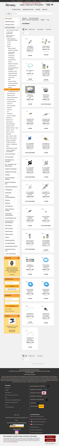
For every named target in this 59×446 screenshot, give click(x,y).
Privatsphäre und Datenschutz (11, 402)
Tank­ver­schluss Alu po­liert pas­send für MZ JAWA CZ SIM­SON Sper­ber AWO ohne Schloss (46, 96)
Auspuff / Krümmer (10, 125)
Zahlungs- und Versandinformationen (13, 400)
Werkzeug (7, 200)
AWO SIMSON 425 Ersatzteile (9, 160)
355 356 (9, 44)
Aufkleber (7, 175)
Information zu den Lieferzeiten (11, 395)
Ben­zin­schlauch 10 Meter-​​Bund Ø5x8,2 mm (46, 266)
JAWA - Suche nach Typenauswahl (10, 36)
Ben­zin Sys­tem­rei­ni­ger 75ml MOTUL (46, 218)
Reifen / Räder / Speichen (11, 138)
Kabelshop (7, 203)
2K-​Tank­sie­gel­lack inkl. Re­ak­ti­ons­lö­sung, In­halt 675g (46, 72)
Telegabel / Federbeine (10, 142)
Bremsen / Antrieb (10, 129)
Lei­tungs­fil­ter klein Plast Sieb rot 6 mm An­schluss (30, 120)
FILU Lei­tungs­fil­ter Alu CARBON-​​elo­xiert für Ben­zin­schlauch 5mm (30, 169)
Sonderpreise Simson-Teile (10, 250)
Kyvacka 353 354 (10, 99)
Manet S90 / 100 (9, 119)
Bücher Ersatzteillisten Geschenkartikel (10, 151)
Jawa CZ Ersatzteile (10, 27)
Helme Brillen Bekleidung (11, 186)
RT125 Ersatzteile (9, 157)
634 (8, 111)
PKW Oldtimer (8, 225)
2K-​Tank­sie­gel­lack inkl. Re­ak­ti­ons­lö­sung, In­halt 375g (46, 242)
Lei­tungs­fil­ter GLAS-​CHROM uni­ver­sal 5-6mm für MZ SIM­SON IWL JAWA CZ (30, 48)
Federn (7, 146)
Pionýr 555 (9, 109)
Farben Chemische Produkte (9, 209)
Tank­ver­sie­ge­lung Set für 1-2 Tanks (46, 47)
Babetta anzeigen (12, 48)
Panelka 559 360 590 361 (12, 97)
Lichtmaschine (11, 55)
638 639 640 (9, 113)
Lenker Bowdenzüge (12, 75)
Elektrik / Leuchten (10, 132)
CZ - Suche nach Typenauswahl (9, 33)
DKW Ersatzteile (9, 228)
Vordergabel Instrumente (13, 91)
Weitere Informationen (50, 443)
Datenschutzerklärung (13, 441)
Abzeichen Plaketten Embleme (10, 178)
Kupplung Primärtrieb (12, 73)
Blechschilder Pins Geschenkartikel (9, 221)
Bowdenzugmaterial (10, 240)
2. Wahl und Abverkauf (10, 253)
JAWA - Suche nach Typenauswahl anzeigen (12, 39)
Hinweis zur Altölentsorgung (36, 432)
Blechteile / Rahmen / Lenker (12, 127)
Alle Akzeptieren (50, 436)
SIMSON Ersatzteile (28, 9)
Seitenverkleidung (12, 85)
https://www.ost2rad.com (38, 416)
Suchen (12, 286)
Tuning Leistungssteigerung (10, 196)
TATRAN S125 (9, 117)
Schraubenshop (9, 206)
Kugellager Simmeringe (10, 172)
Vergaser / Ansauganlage (11, 144)
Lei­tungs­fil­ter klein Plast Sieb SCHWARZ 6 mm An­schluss (30, 218)
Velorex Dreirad (9, 121)
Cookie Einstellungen (9, 407)
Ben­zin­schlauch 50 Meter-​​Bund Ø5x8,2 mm (46, 291)
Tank (9, 89)
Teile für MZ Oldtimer (10, 154)
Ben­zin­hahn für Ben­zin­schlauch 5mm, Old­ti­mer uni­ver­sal (46, 315)
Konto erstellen (8, 309)
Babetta (9, 46)
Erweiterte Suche (12, 289)
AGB (6, 397)
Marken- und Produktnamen (36, 429)
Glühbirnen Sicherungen (11, 169)
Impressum (7, 387)
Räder (9, 79)
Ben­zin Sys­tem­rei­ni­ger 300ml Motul (30, 241)
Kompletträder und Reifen (11, 246)
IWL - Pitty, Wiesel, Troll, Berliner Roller (10, 165)
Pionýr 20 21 (9, 103)
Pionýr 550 (9, 107)
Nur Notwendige (50, 440)
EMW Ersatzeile (9, 231)
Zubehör (7, 237)
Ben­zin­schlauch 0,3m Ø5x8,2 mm (30, 314)
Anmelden (12, 306)
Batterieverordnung (35, 427)
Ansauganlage (11, 57)
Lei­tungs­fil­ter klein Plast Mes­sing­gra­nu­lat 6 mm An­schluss (46, 121)
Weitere (38, 9)
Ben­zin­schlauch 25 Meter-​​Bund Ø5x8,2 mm (30, 291)
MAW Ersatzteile (9, 234)
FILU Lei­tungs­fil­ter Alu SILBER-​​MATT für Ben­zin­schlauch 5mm (30, 193)
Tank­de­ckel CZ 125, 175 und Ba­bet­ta (30, 96)
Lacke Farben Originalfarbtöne (9, 214)
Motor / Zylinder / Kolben (11, 136)
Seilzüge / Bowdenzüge (11, 140)
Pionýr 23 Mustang (11, 105)
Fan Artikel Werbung (10, 243)
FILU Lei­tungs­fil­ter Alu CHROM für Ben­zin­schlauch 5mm (46, 169)
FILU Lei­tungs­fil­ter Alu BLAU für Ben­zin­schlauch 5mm (30, 145)
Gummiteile (8, 134)
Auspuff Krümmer (12, 59)
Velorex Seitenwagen (10, 123)
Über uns (44, 9)
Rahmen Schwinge (12, 81)
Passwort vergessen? (9, 311)
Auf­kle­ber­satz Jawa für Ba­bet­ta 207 (30, 266)
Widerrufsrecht (8, 392)
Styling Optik (8, 192)
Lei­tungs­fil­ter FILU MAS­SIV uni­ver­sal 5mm (46, 193)
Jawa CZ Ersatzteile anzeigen (12, 30)
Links (6, 404)
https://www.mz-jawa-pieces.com (39, 419)
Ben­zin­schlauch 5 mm (30, 71)
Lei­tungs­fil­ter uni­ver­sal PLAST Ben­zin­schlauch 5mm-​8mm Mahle (46, 145)
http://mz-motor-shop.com (38, 424)
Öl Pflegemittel (8, 189)
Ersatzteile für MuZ (9, 24)
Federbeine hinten (12, 65)
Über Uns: (16, 415)
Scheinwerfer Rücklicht (13, 83)
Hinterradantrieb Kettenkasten (11, 53)
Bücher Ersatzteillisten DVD (10, 183)
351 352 (9, 42)
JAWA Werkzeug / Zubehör (11, 148)
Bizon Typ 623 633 (11, 93)
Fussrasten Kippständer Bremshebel (13, 68)
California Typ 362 (11, 95)
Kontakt (6, 390)
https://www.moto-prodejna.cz (39, 421)
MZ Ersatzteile (16, 9)
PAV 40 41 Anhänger (11, 115)
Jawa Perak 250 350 (11, 101)
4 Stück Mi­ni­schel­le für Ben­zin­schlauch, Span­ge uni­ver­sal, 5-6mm (30, 339)
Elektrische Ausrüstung (13, 50)
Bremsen (10, 61)
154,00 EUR (12, 274)
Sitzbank (10, 87)
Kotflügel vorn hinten (12, 71)
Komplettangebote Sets (10, 218)
